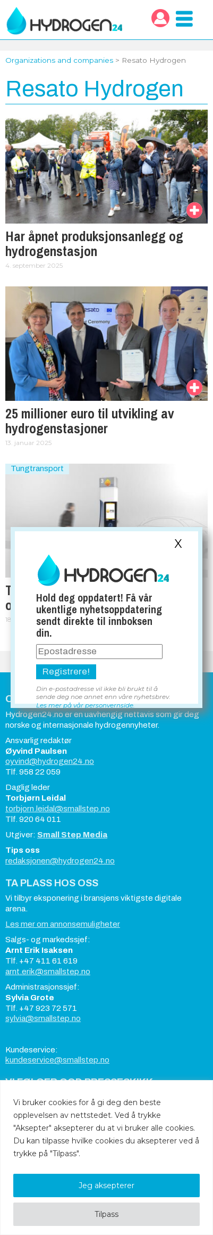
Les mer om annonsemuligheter (62, 924)
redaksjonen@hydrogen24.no (60, 861)
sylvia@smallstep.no (43, 1018)
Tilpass (106, 1214)
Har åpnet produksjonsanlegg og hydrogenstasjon (94, 243)
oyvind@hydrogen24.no (49, 761)
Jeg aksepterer (106, 1185)
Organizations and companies (59, 60)
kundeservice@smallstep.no (57, 1060)
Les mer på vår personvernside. (85, 705)
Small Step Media (72, 834)
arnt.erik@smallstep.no (47, 971)
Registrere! (66, 671)
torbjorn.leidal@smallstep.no (57, 808)
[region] (106, 1157)
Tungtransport (37, 468)
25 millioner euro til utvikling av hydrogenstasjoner (89, 421)
